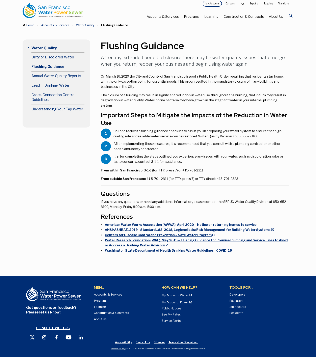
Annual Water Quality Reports (56, 76)
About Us (276, 17)
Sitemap (159, 342)
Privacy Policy (118, 349)
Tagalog (268, 3)
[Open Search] (290, 17)
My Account (212, 3)
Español (254, 3)
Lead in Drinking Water (50, 85)
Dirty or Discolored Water (52, 57)
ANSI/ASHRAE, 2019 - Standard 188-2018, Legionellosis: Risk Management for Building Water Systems (187, 230)
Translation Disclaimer (183, 342)
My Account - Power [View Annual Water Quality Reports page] (175, 302)
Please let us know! (43, 312)
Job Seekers (237, 307)
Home (30, 25)
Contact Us (143, 342)
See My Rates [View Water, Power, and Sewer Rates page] (171, 314)
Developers (237, 294)
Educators (236, 301)
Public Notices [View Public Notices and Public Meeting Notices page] (171, 308)
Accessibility (123, 342)
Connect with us (53, 328)
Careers (230, 3)
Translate (283, 3)
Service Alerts (171, 321)
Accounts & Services (163, 17)
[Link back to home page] (68, 10)
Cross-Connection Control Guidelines (53, 97)
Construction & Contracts (244, 17)
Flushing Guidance (47, 66)
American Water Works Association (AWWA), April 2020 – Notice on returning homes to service (181, 225)
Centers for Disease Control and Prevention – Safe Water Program (158, 235)
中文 (242, 3)
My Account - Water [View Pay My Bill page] (175, 295)
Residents (236, 313)
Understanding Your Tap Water (57, 109)
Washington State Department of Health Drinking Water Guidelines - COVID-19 (168, 250)
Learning (211, 17)
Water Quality (85, 25)
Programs (191, 17)
